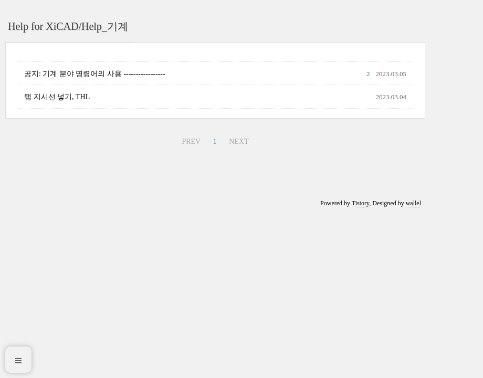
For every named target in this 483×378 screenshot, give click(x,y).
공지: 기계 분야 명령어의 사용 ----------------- (94, 74)
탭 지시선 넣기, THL (57, 97)
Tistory (360, 203)
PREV (191, 141)
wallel (413, 203)
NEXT (238, 141)
